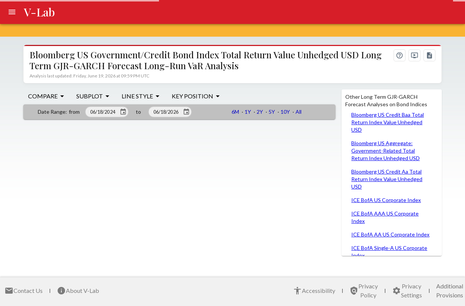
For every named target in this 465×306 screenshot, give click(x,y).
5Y (272, 111)
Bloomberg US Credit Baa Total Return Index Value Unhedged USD (387, 122)
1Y (248, 111)
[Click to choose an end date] (186, 112)
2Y (260, 111)
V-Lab (39, 11)
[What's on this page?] (400, 55)
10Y (285, 111)
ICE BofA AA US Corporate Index (390, 234)
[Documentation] (429, 55)
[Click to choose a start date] (123, 112)
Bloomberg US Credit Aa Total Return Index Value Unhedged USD (386, 179)
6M (235, 111)
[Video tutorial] (414, 55)
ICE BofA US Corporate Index (386, 200)
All (299, 111)
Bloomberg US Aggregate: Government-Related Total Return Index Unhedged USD (385, 150)
